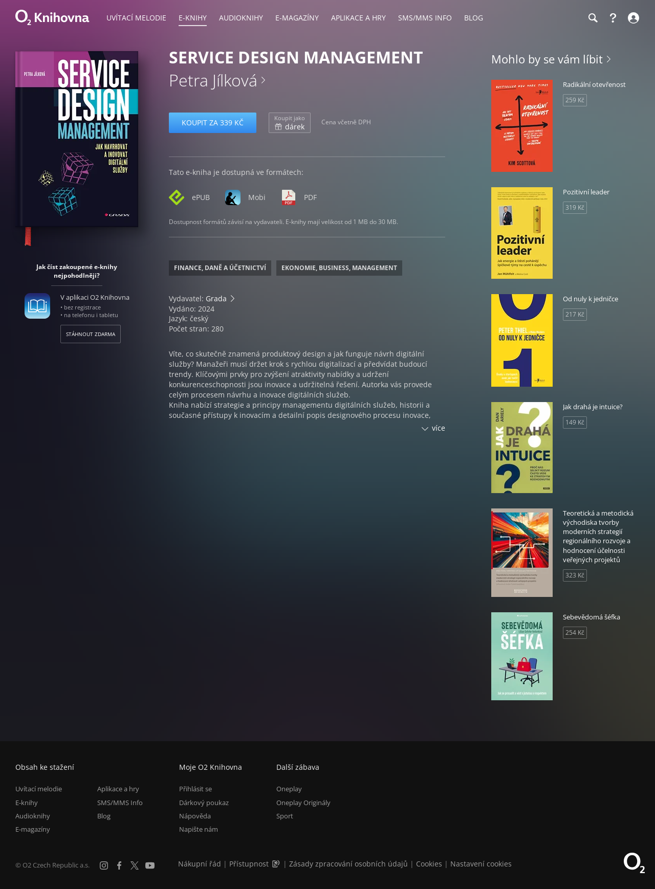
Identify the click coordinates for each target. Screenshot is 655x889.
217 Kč (574, 314)
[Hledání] (592, 18)
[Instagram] (104, 865)
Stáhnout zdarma (90, 334)
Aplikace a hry (118, 788)
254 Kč (574, 632)
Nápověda (195, 815)
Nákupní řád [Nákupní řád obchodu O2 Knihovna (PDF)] (199, 864)
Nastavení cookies (481, 864)
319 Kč (574, 207)
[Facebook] (119, 865)
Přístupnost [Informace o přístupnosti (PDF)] (249, 864)
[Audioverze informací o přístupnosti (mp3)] (277, 864)
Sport (284, 815)
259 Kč (574, 100)
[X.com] (134, 865)
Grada (216, 298)
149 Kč (574, 422)
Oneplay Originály (303, 802)
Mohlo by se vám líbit (547, 58)
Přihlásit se (195, 788)
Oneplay (289, 788)
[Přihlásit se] (632, 18)
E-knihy (26, 802)
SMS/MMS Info (120, 802)
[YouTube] (150, 865)
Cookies (429, 864)
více (438, 428)
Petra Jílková (213, 80)
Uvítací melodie (38, 788)
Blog (104, 815)
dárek (289, 122)
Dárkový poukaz (204, 802)
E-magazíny (32, 829)
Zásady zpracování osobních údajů (348, 864)
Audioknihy (32, 815)
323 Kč (574, 575)
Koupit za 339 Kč (213, 122)
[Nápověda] (613, 18)
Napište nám (198, 829)
